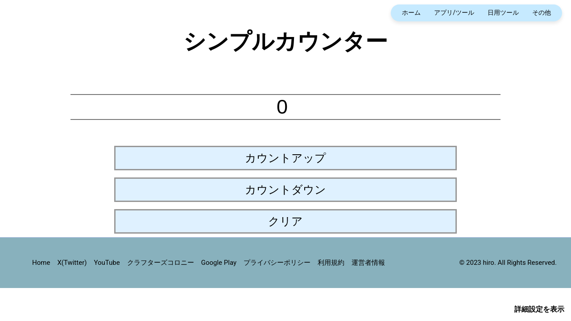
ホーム (411, 12)
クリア (285, 221)
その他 (541, 12)
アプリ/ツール (454, 12)
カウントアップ (285, 158)
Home (41, 263)
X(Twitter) (72, 263)
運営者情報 (368, 263)
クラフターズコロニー (160, 263)
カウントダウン (285, 189)
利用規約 (331, 263)
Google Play (218, 263)
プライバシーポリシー (277, 263)
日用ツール (503, 12)
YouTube (107, 263)
